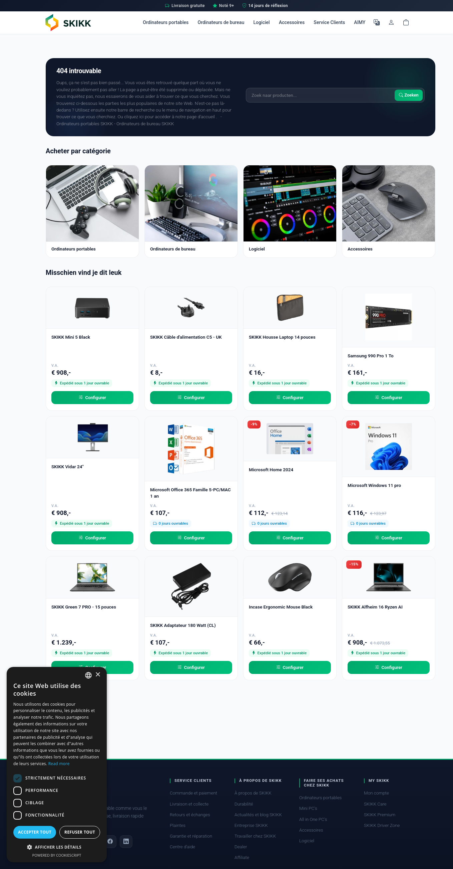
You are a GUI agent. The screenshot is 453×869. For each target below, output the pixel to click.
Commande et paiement (193, 793)
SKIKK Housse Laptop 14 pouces (282, 337)
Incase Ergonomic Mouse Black (281, 607)
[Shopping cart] (406, 22)
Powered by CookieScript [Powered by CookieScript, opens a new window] (56, 855)
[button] (56, 847)
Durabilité (244, 804)
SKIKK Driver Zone (382, 825)
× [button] (97, 674)
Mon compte (376, 793)
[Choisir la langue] (376, 22)
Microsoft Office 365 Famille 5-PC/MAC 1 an (190, 493)
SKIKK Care (375, 804)
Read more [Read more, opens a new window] (59, 763)
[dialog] (57, 764)
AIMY (359, 22)
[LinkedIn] (126, 841)
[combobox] (88, 675)
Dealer (241, 846)
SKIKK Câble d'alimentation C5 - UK (186, 337)
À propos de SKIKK (253, 793)
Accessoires (292, 22)
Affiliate (242, 857)
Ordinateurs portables (165, 22)
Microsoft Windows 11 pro (374, 485)
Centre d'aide (182, 846)
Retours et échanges (190, 814)
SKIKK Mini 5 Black (70, 337)
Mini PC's (308, 808)
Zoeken (409, 95)
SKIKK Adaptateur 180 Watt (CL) (183, 625)
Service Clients (329, 22)
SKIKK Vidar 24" (67, 466)
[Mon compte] (391, 22)
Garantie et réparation (191, 836)
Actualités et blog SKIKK (258, 814)
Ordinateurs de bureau (220, 22)
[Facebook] (110, 841)
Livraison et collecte (189, 804)
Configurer (92, 397)
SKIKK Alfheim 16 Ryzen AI (375, 607)
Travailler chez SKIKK (255, 836)
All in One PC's (313, 819)
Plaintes (177, 825)
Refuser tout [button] (79, 832)
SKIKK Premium (379, 814)
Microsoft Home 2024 (271, 469)
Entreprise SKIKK (251, 825)
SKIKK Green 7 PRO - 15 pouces (83, 607)
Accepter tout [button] (34, 832)
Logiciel (261, 22)
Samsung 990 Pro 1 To (371, 355)
